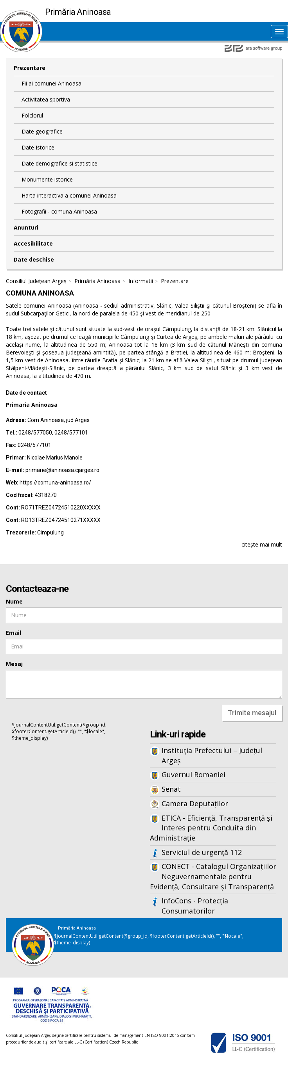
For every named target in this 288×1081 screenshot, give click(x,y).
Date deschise (34, 259)
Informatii (140, 281)
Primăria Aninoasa (97, 281)
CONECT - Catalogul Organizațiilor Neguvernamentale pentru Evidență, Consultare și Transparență (213, 876)
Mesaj (14, 664)
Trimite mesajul (252, 713)
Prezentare (29, 67)
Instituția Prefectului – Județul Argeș (212, 755)
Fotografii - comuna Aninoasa (59, 211)
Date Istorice (38, 147)
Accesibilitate (33, 243)
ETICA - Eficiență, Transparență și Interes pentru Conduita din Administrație (211, 827)
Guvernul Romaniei (193, 774)
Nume (14, 601)
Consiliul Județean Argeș (36, 281)
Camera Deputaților (195, 803)
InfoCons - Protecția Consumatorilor (195, 905)
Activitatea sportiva (46, 99)
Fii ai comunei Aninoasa (51, 83)
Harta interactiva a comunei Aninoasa (69, 195)
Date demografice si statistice (59, 163)
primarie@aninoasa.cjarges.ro (62, 470)
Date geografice (42, 131)
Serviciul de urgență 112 (202, 852)
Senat (171, 789)
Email (13, 632)
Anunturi (26, 227)
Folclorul (32, 115)
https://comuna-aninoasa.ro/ (55, 482)
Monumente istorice (47, 179)
